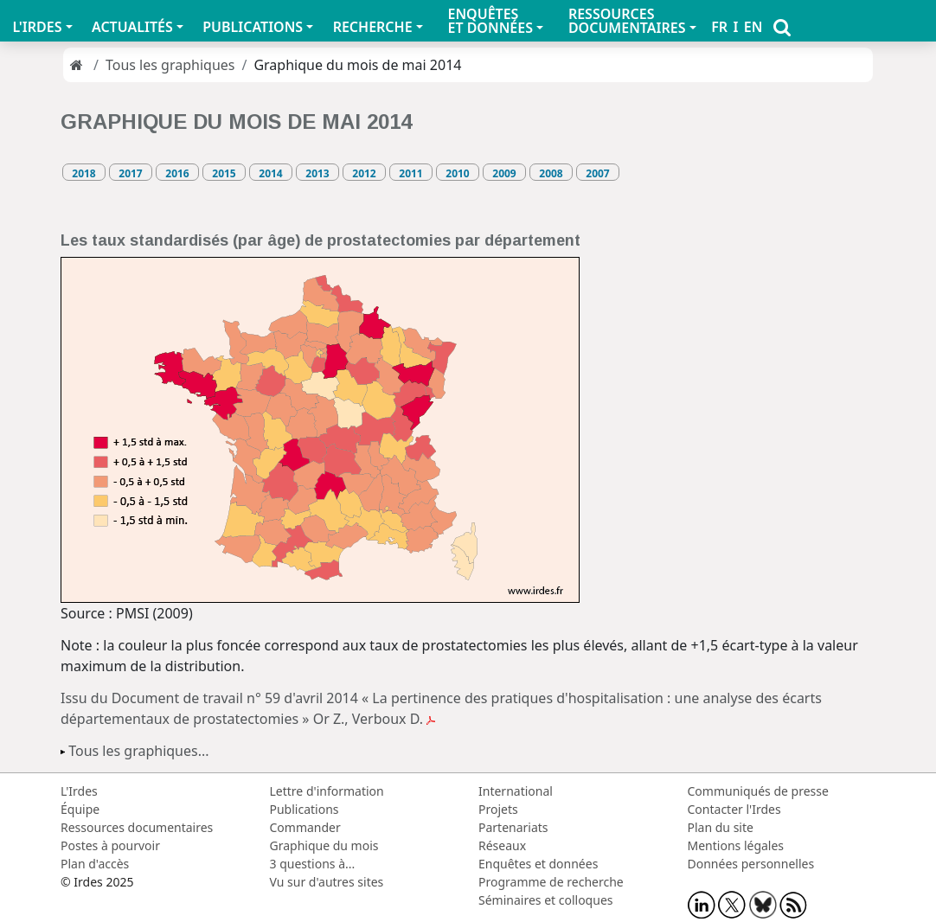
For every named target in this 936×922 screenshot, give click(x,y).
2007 (597, 173)
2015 (223, 173)
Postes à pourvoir (110, 845)
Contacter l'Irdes (734, 809)
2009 (504, 173)
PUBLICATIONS (252, 26)
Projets (498, 809)
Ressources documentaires (137, 827)
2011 (410, 173)
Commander (305, 827)
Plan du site (720, 827)
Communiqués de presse (758, 791)
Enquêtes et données (538, 863)
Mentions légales (736, 845)
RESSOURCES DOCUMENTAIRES (627, 20)
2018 (83, 173)
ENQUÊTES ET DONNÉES (490, 20)
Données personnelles (751, 863)
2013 (317, 173)
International (515, 791)
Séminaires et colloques (545, 900)
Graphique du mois (324, 845)
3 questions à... (313, 863)
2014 (270, 173)
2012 (363, 173)
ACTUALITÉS (132, 26)
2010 (457, 173)
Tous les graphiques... (138, 750)
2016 (177, 173)
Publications (304, 809)
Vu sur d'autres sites (327, 882)
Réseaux (502, 845)
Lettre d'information (327, 791)
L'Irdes (79, 791)
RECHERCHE (373, 26)
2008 (550, 173)
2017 (130, 173)
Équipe (80, 809)
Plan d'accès (95, 863)
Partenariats (513, 827)
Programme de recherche (551, 882)
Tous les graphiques (170, 64)
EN (753, 26)
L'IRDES (36, 26)
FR (719, 26)
